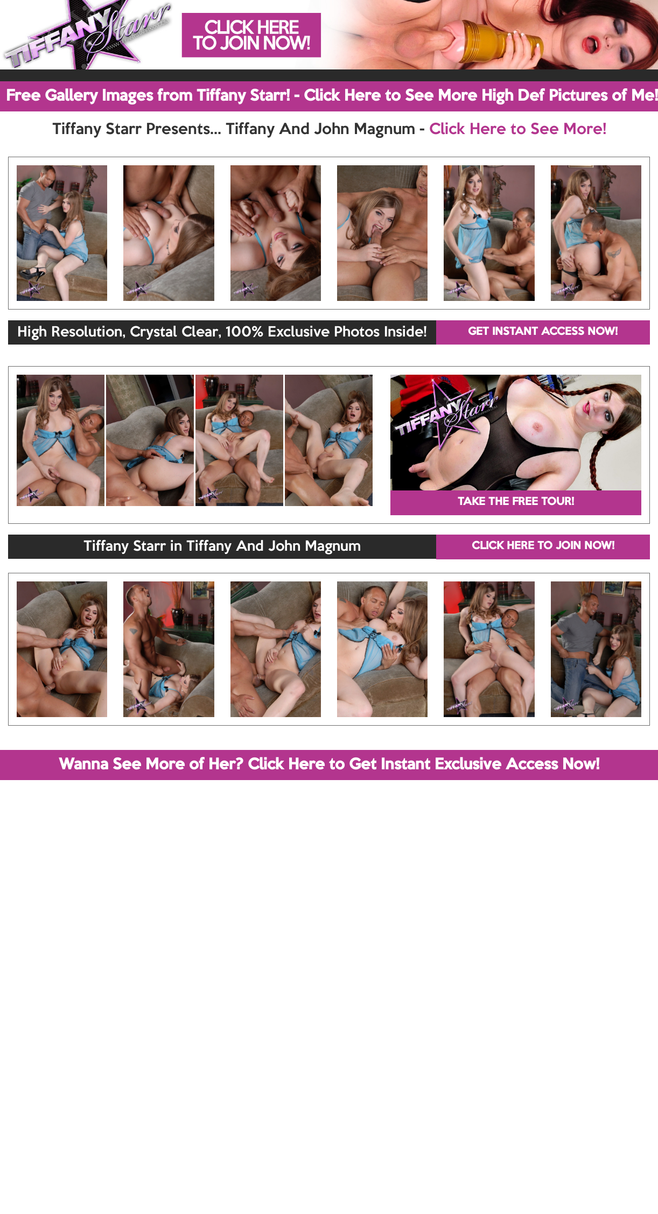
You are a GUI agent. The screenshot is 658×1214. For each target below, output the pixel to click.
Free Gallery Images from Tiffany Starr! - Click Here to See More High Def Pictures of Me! (332, 96)
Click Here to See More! (517, 130)
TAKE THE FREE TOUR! (516, 502)
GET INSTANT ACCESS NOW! (543, 332)
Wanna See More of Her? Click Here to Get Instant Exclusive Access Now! (329, 765)
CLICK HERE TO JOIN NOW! (543, 546)
